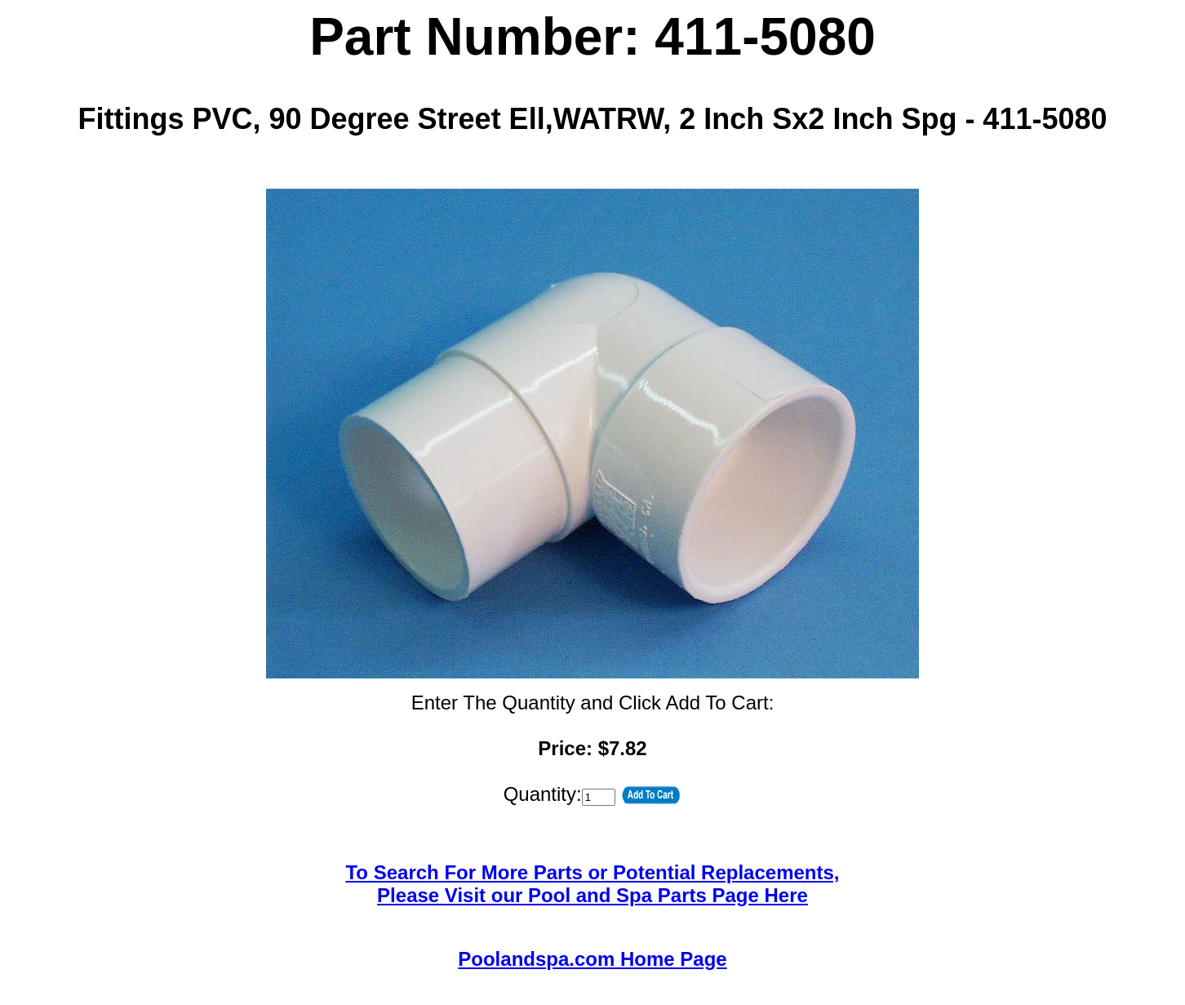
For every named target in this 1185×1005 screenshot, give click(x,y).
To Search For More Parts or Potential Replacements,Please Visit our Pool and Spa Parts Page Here (592, 883)
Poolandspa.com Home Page (592, 959)
